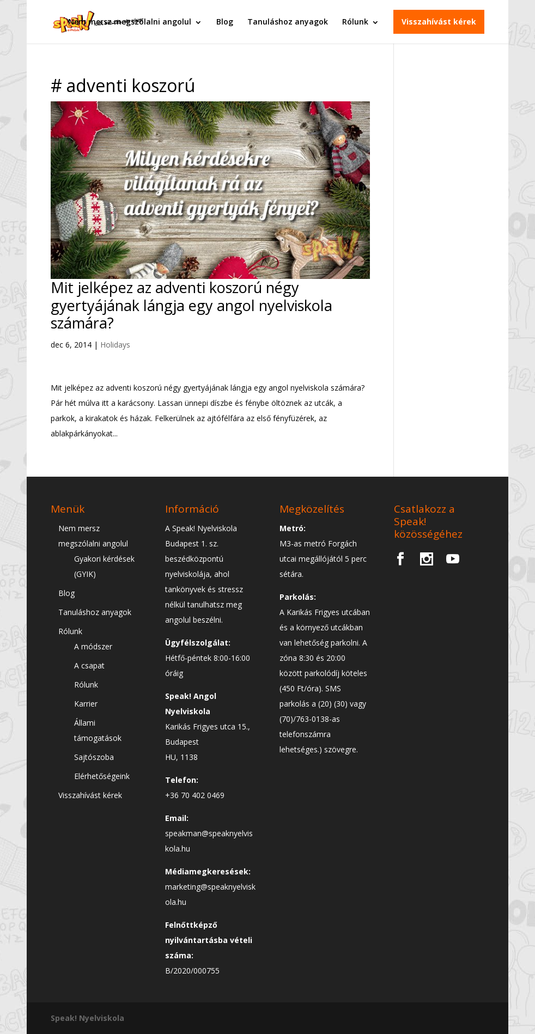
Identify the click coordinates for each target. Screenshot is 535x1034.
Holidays (115, 344)
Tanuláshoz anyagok (287, 21)
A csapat (89, 665)
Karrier (86, 703)
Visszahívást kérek (439, 21)
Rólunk (355, 21)
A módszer (93, 646)
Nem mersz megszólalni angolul (129, 21)
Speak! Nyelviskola (87, 1018)
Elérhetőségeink (102, 776)
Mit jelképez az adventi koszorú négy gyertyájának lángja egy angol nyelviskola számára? (191, 305)
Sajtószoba (94, 757)
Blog (224, 21)
